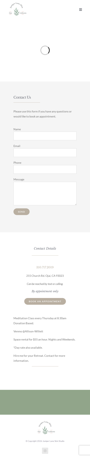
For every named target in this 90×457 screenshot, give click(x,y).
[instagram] (45, 451)
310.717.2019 (45, 267)
